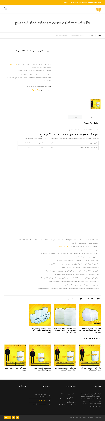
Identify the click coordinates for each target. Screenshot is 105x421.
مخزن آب (38, 90)
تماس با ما (60, 404)
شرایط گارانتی (70, 398)
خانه (100, 35)
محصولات (91, 35)
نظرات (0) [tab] (75, 117)
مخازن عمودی (43, 86)
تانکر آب (44, 90)
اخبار (62, 394)
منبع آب (33, 90)
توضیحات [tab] (91, 117)
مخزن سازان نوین (13, 65)
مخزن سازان (71, 394)
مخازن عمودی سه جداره (33, 86)
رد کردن (61, 2)
